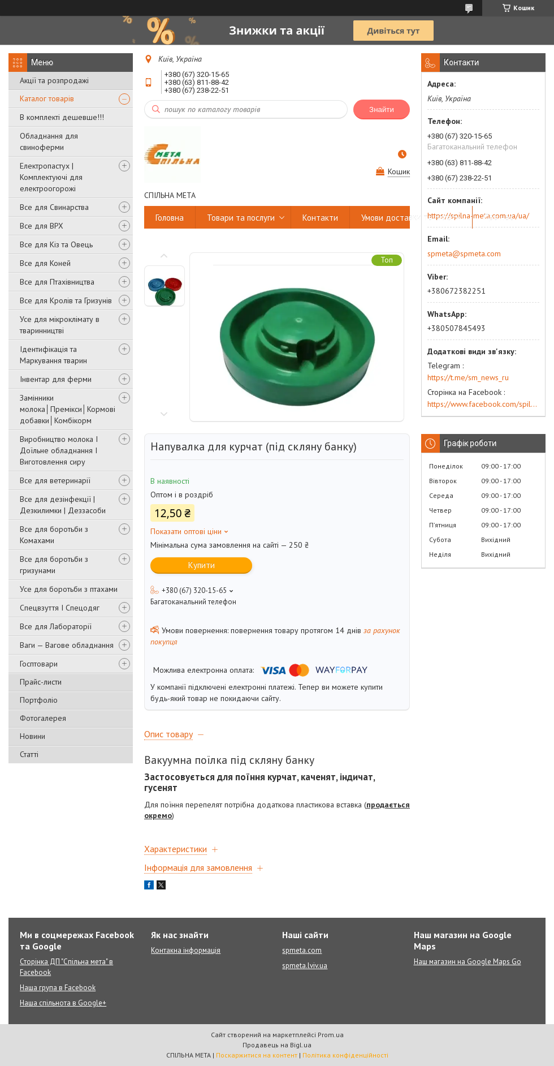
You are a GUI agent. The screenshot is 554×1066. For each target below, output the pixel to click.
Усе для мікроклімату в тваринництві (59, 325)
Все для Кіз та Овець (56, 244)
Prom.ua (331, 1034)
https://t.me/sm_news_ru (468, 377)
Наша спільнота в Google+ (63, 1003)
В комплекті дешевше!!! (62, 117)
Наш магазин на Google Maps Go (467, 961)
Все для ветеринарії (55, 480)
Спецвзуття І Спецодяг (59, 608)
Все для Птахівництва (57, 282)
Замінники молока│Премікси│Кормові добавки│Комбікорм (67, 409)
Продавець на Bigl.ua (277, 1045)
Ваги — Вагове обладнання (67, 645)
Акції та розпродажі (54, 80)
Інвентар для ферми (56, 379)
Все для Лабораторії (56, 626)
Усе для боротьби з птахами (69, 589)
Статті (29, 754)
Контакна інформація (185, 950)
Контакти (320, 217)
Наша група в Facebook (58, 987)
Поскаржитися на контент (256, 1055)
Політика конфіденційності (345, 1055)
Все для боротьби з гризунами (54, 564)
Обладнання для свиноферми (49, 141)
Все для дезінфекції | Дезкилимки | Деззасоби (63, 504)
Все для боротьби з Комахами (54, 534)
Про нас (498, 217)
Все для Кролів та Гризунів (66, 300)
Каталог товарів (47, 98)
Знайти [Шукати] (381, 109)
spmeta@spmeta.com (464, 253)
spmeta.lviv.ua (304, 965)
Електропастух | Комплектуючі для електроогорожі (51, 177)
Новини (32, 736)
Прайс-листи (41, 682)
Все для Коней (45, 263)
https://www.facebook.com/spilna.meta (483, 404)
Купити (201, 565)
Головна (169, 217)
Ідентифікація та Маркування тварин (53, 355)
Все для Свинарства (54, 207)
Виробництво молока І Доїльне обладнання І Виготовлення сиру (59, 450)
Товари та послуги (241, 217)
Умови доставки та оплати (411, 217)
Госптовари (39, 664)
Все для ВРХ (41, 226)
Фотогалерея (43, 718)
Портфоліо (39, 700)
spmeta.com (302, 950)
